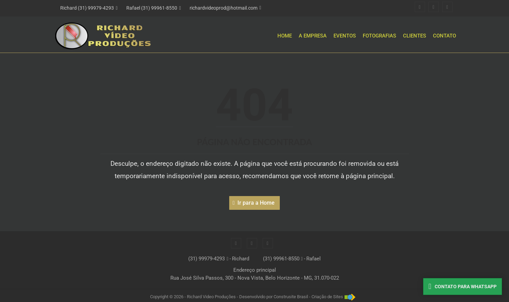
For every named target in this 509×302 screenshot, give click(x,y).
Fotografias (379, 36)
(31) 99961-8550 (281, 259)
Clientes (414, 36)
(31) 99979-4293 (206, 259)
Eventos (344, 36)
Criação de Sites (327, 296)
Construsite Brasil (291, 296)
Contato (444, 36)
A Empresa (313, 36)
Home (284, 36)
